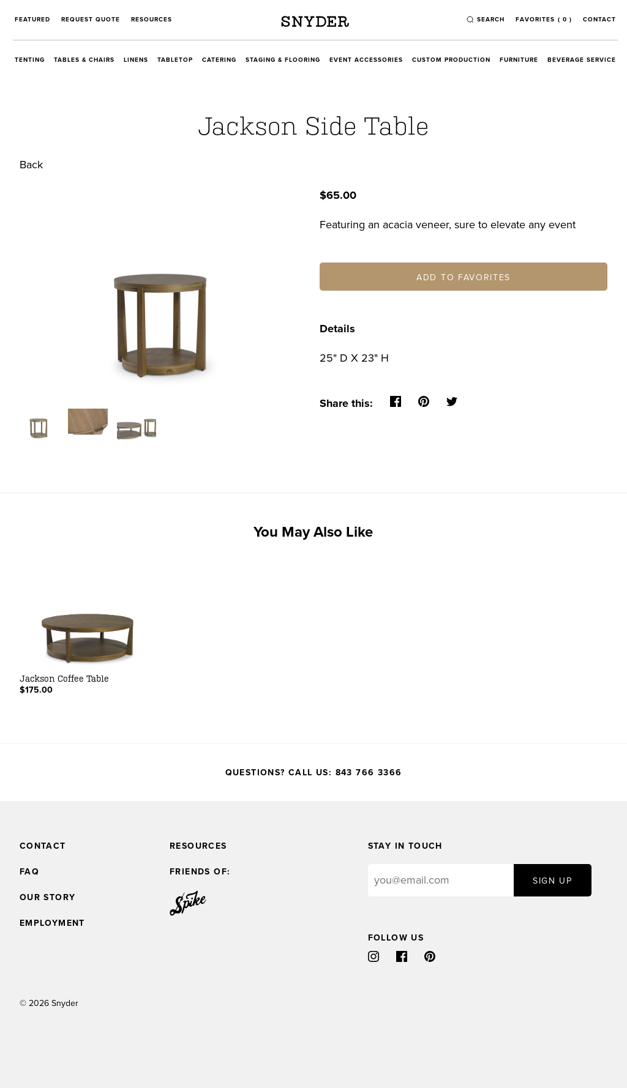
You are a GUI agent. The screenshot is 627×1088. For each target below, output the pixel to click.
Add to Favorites (463, 277)
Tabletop (175, 60)
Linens (136, 60)
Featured (32, 19)
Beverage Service (581, 60)
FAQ (29, 871)
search (491, 19)
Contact (599, 19)
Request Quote (90, 19)
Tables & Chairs (84, 60)
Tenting (30, 60)
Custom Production (451, 60)
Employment (52, 923)
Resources (151, 19)
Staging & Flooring (283, 60)
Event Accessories (366, 60)
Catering (219, 60)
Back (31, 164)
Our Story (48, 897)
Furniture (519, 60)
